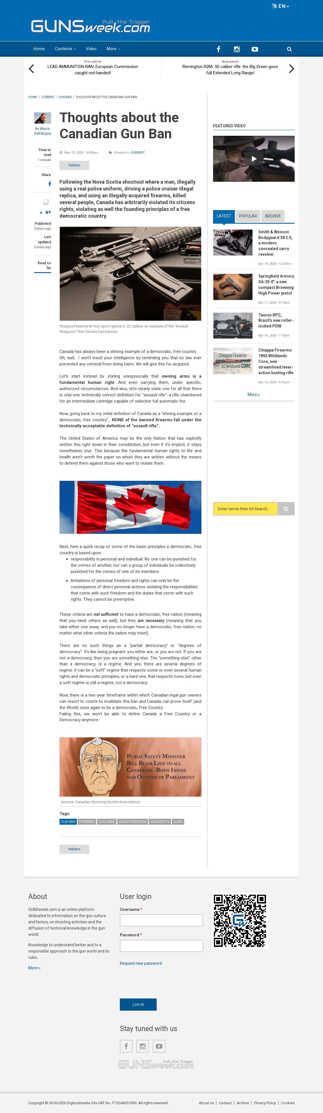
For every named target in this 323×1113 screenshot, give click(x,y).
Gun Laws (107, 822)
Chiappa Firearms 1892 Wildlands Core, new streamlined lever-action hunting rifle (276, 361)
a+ (48, 212)
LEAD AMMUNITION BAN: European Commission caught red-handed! (93, 69)
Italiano (74, 165)
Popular (248, 216)
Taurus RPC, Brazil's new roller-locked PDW (276, 321)
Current (138, 153)
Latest (224, 216)
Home (39, 48)
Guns (178, 822)
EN (281, 6)
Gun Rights (159, 822)
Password (131, 935)
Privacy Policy (265, 1103)
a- (41, 213)
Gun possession (132, 822)
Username (131, 909)
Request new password (141, 963)
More (111, 48)
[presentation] (163, 981)
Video (91, 48)
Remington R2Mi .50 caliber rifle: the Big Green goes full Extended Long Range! (230, 69)
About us (206, 1103)
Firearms (86, 822)
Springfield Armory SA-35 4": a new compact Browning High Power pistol (276, 284)
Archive (273, 216)
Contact (225, 1103)
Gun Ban (68, 822)
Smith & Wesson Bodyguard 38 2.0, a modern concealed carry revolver (275, 243)
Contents (63, 48)
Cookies (288, 1103)
